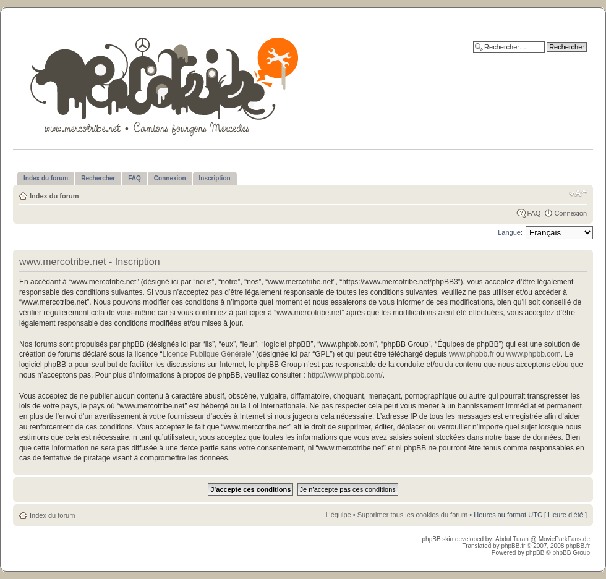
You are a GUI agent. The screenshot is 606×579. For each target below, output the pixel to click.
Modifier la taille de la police (578, 193)
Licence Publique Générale (206, 354)
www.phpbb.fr (471, 354)
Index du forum (54, 196)
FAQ (533, 213)
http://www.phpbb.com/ (344, 375)
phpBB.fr (513, 546)
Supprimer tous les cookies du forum (412, 514)
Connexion (570, 213)
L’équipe (338, 514)
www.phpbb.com (533, 354)
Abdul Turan (513, 539)
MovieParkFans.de (564, 539)
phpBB (535, 552)
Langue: (510, 232)
